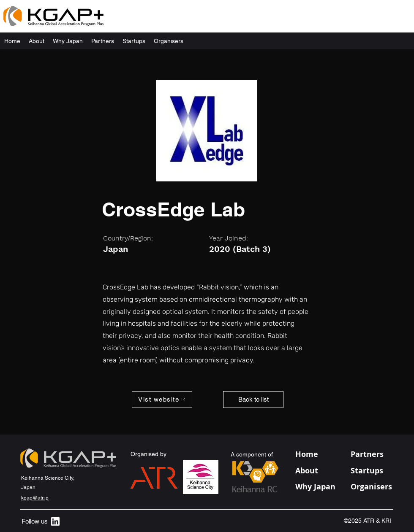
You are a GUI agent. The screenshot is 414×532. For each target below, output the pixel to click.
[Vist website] (162, 399)
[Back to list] (253, 399)
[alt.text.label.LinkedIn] (55, 521)
